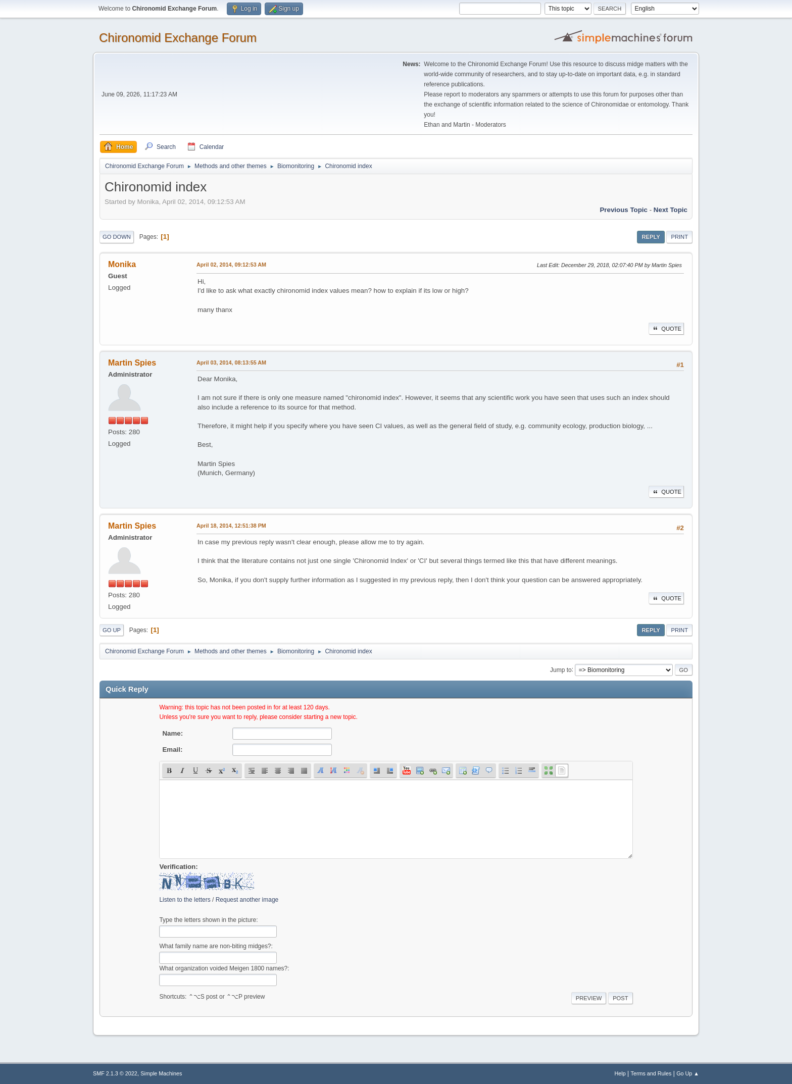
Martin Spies (132, 362)
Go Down (117, 237)
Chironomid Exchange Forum (178, 37)
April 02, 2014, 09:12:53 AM (231, 265)
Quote (666, 329)
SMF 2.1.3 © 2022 (115, 1073)
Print (679, 237)
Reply (650, 237)
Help (620, 1073)
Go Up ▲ (687, 1073)
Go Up (112, 630)
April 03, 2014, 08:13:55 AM (231, 362)
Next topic (670, 210)
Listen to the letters (184, 899)
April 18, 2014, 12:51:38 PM (231, 526)
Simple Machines (161, 1073)
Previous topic (624, 210)
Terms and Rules (651, 1073)
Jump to (561, 669)
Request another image (247, 899)
